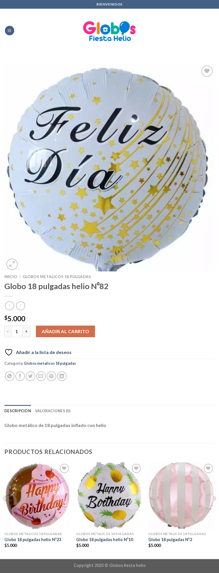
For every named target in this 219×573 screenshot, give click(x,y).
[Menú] (9, 30)
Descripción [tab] (17, 410)
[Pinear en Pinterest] (51, 376)
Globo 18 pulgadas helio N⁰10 (104, 539)
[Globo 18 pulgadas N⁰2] (181, 495)
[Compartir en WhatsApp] (9, 376)
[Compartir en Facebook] (20, 376)
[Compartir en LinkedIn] (62, 376)
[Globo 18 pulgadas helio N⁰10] (109, 495)
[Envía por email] (41, 376)
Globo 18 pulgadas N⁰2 (170, 539)
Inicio (10, 276)
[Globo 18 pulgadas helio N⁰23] (37, 495)
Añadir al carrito (65, 331)
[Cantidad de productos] (17, 331)
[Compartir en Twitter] (30, 376)
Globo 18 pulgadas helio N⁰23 (32, 539)
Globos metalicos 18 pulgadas (57, 276)
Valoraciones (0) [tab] (52, 410)
